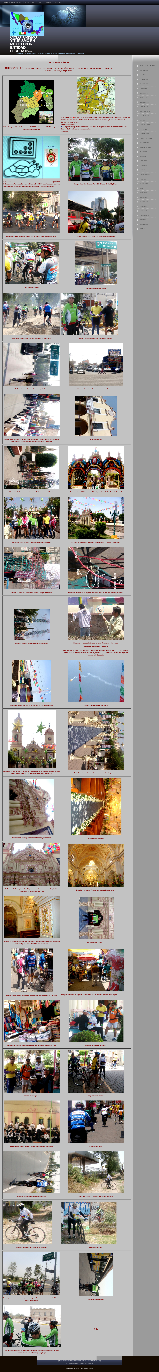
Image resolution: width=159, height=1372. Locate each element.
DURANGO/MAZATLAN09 (147, 66)
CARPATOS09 (144, 106)
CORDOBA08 (144, 79)
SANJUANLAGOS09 (145, 124)
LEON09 (142, 120)
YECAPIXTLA (144, 201)
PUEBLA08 (143, 156)
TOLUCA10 (143, 219)
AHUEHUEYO (144, 192)
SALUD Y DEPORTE (45, 2)
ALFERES (143, 179)
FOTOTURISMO (30, 2)
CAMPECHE (143, 88)
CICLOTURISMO (16, 2)
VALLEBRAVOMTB (145, 147)
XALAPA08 (143, 75)
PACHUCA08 (143, 152)
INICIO (6, 2)
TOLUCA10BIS (144, 224)
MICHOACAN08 (144, 133)
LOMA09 (142, 170)
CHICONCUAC (144, 210)
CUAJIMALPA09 (144, 102)
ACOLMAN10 (144, 183)
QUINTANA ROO (145, 93)
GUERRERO (143, 129)
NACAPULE (143, 206)
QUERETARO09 (144, 115)
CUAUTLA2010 (144, 143)
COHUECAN (143, 197)
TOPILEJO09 (143, 97)
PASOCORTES (144, 215)
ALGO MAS (58, 2)
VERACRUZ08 (144, 70)
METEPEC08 (143, 161)
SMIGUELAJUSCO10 (146, 138)
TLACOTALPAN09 (145, 84)
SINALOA (142, 229)
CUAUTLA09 (143, 165)
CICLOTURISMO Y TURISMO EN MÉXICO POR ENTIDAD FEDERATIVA (23, 44)
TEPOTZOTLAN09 (145, 111)
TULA (141, 188)
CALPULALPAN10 (145, 174)
